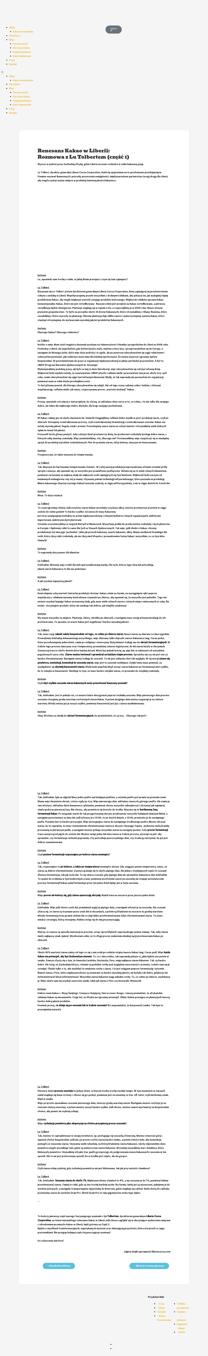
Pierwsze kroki (21, 43)
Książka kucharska (23, 52)
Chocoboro (15, 35)
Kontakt (13, 64)
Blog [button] (11, 39)
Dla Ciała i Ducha (22, 47)
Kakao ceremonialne (24, 31)
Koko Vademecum (22, 56)
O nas (12, 60)
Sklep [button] (12, 27)
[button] (52, 72)
